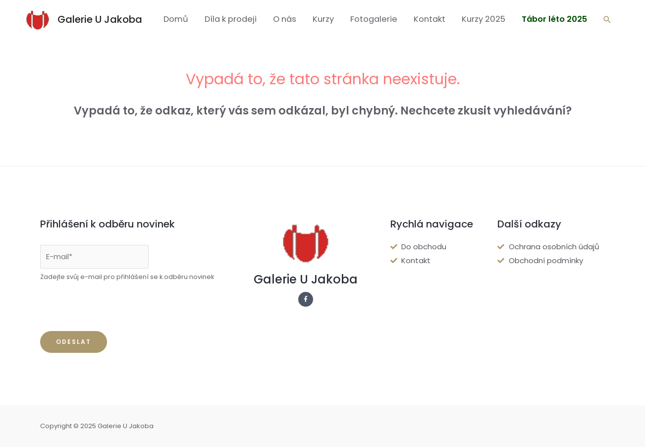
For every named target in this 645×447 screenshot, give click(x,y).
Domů (175, 19)
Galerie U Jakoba (99, 19)
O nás (284, 19)
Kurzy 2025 (483, 19)
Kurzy (323, 19)
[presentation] (115, 306)
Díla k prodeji (231, 19)
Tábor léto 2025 (554, 19)
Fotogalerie (373, 19)
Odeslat (73, 341)
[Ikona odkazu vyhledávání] (607, 19)
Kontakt (429, 19)
